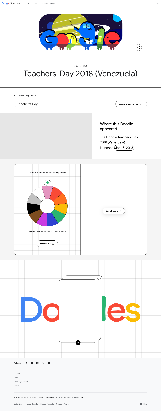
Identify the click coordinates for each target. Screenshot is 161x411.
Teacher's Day (27, 104)
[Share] (138, 47)
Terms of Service (73, 397)
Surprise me (47, 243)
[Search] (158, 3)
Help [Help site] (143, 404)
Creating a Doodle (40, 3)
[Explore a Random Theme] (131, 104)
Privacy (59, 404)
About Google (32, 404)
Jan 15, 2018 (124, 148)
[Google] (18, 404)
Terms (66, 404)
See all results (113, 211)
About (52, 3)
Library (27, 3)
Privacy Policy (58, 397)
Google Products (47, 404)
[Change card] (78, 342)
